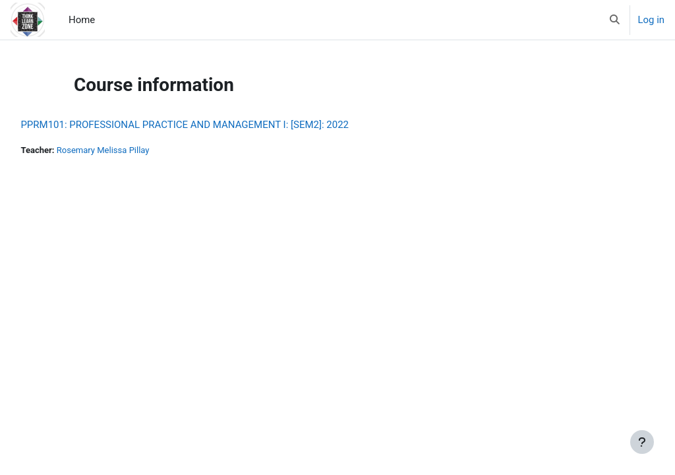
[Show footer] (642, 442)
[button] (614, 20)
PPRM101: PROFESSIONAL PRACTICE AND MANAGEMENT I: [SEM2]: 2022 (214, 125)
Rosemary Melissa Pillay (135, 150)
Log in (651, 20)
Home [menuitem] (82, 20)
